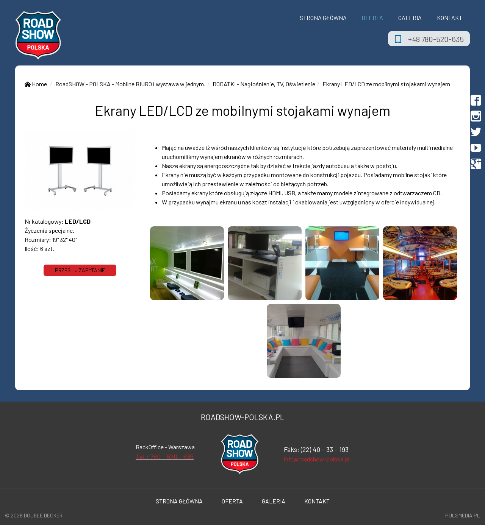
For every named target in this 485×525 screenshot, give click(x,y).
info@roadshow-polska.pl (316, 459)
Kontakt (449, 17)
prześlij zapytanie (80, 270)
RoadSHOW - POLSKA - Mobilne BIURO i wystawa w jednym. (130, 83)
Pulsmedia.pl (462, 515)
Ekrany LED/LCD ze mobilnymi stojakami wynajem (386, 83)
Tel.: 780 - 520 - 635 (165, 456)
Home (36, 83)
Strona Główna (323, 17)
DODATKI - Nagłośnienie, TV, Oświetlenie (264, 83)
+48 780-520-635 (436, 39)
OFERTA (372, 17)
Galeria (410, 17)
